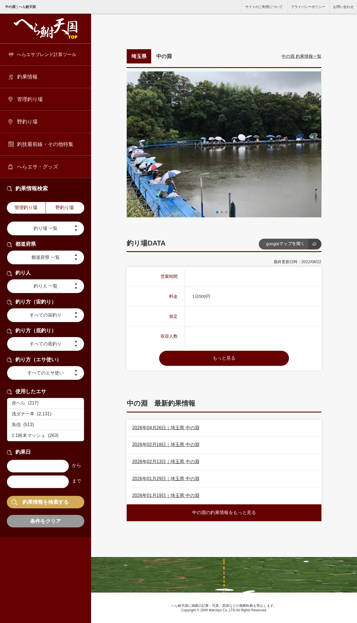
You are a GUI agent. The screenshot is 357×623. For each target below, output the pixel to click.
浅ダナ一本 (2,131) (45, 414)
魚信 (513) (45, 425)
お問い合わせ (343, 7)
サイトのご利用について (264, 7)
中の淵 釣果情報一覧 (301, 56)
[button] (217, 212)
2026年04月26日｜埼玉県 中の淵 (165, 427)
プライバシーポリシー (308, 7)
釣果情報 (27, 77)
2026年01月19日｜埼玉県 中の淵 (165, 495)
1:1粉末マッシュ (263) (45, 435)
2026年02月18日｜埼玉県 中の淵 (165, 444)
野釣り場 (27, 122)
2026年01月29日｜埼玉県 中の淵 (165, 478)
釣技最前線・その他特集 (45, 144)
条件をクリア (45, 521)
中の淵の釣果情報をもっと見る (224, 512)
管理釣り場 (30, 99)
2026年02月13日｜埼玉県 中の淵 (165, 461)
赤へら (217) (45, 403)
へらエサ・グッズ (37, 167)
